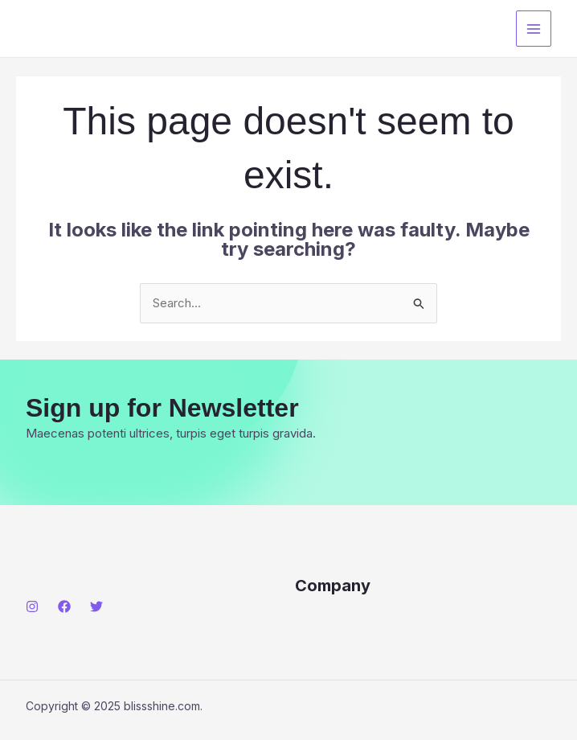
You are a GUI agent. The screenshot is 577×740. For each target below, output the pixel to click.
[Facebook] (64, 606)
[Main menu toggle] (534, 28)
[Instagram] (32, 606)
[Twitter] (96, 606)
